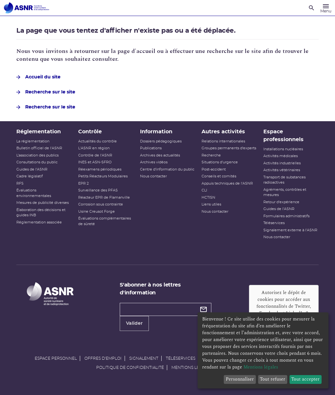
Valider (134, 323)
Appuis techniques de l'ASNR (227, 183)
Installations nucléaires (283, 149)
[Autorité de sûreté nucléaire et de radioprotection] (26, 8)
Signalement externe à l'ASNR (290, 230)
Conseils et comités (219, 176)
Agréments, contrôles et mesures (284, 192)
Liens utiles (211, 204)
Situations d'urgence (220, 162)
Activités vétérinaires (281, 170)
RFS (20, 183)
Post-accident (214, 169)
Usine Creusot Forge (96, 211)
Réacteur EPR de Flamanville (104, 197)
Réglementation (38, 131)
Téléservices (274, 223)
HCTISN (208, 197)
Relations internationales (223, 141)
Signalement (143, 358)
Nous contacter (153, 176)
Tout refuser (272, 379)
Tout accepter (305, 379)
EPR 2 (83, 183)
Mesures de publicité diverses (42, 203)
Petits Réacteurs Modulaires (103, 176)
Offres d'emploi (103, 358)
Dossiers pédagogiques (161, 141)
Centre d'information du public (167, 169)
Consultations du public (37, 162)
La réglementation (32, 141)
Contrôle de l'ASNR (95, 155)
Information (156, 131)
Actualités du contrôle (97, 141)
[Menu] (326, 8)
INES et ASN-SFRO (95, 162)
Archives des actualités (160, 155)
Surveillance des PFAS (98, 190)
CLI (204, 190)
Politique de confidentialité (130, 368)
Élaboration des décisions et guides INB (40, 212)
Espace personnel (56, 358)
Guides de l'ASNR (31, 169)
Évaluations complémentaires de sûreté (104, 221)
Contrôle (90, 131)
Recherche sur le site (45, 92)
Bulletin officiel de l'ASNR (39, 148)
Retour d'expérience (281, 202)
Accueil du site (38, 77)
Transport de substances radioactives (284, 180)
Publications (151, 148)
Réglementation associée (39, 222)
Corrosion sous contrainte (100, 204)
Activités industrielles (282, 163)
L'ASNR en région (94, 148)
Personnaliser (240, 379)
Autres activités (223, 131)
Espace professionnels (283, 135)
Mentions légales (191, 368)
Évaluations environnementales (33, 193)
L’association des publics (37, 155)
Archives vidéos (154, 162)
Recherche (211, 155)
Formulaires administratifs (286, 216)
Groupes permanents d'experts (229, 148)
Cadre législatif (29, 176)
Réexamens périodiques (99, 169)
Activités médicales (280, 156)
